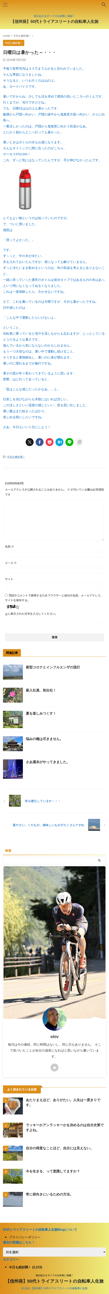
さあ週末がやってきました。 (48, 762)
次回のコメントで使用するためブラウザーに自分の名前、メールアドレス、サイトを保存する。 (54, 597)
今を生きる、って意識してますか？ (53, 1171)
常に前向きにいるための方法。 (49, 1194)
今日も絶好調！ (16, 457)
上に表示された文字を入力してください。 (31, 614)
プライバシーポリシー (25, 1237)
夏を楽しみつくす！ (41, 713)
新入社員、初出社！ (41, 690)
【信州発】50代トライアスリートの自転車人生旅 (54, 21)
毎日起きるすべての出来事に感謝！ (55, 1275)
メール (11, 563)
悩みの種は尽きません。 (44, 739)
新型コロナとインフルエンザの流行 (53, 667)
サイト (9, 579)
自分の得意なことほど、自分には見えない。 (59, 1148)
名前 (9, 546)
